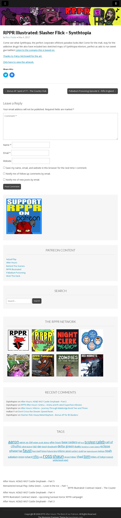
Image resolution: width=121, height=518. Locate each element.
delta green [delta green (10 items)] (66, 446)
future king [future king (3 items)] (52, 451)
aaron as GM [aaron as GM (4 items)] (26, 442)
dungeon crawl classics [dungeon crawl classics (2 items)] (90, 447)
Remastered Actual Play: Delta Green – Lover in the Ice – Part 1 (35, 485)
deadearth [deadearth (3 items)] (52, 446)
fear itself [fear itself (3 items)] (36, 451)
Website (7, 160)
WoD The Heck (13, 276)
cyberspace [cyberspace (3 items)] (26, 446)
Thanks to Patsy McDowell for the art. (22, 56)
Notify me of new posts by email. (23, 179)
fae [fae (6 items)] (20, 451)
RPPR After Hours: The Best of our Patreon (59, 514)
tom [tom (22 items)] (87, 456)
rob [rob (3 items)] (41, 457)
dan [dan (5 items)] (39, 446)
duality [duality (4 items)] (77, 446)
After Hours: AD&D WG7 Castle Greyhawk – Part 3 (29, 501)
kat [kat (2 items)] (85, 451)
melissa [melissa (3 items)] (101, 451)
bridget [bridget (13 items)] (90, 442)
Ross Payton (11, 37)
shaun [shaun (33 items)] (58, 456)
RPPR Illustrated (13, 269)
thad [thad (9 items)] (80, 457)
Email (7, 152)
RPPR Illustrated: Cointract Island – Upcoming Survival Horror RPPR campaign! (43, 496)
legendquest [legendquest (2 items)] (92, 451)
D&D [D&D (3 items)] (35, 446)
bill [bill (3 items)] (79, 442)
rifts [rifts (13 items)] (35, 456)
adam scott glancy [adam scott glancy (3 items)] (41, 442)
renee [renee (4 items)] (21, 456)
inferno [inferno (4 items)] (61, 451)
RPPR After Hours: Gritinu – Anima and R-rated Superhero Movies (51, 405)
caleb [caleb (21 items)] (100, 441)
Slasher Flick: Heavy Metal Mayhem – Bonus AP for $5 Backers (49, 415)
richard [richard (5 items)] (28, 456)
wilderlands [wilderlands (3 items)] (58, 460)
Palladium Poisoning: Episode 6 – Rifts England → (92, 91)
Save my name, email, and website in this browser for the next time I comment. (46, 167)
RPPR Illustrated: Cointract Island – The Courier (92, 487)
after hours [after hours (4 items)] (55, 442)
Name (7, 144)
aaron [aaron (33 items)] (13, 441)
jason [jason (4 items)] (68, 451)
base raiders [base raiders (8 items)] (69, 442)
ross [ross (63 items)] (47, 456)
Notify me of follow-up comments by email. (28, 173)
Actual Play (11, 259)
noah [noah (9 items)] (108, 451)
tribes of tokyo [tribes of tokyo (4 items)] (98, 456)
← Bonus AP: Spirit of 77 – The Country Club (25, 91)
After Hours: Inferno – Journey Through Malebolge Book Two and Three (54, 408)
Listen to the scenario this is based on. (35, 50)
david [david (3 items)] (44, 446)
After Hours (11, 262)
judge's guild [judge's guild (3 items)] (77, 451)
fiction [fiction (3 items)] (44, 451)
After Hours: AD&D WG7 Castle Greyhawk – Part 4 (29, 492)
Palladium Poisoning (15, 272)
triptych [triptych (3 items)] (109, 457)
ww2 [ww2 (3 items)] (66, 460)
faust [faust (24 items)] (27, 450)
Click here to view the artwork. (18, 62)
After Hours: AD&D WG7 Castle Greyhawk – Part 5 (43, 401)
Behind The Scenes (15, 266)
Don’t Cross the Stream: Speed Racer (35, 411)
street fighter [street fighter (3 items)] (70, 457)
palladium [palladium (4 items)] (13, 456)
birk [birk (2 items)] (82, 443)
